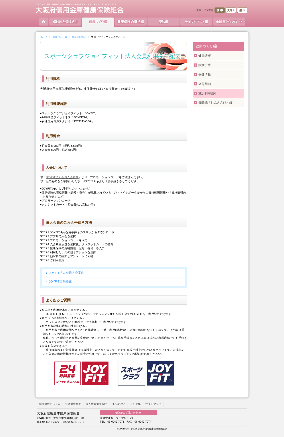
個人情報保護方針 (96, 403)
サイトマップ (153, 403)
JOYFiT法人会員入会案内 (62, 177)
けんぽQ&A (118, 403)
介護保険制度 (73, 403)
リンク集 (135, 403)
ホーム (44, 37)
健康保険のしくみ (49, 403)
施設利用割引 (79, 37)
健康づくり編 (59, 37)
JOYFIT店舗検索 (60, 281)
